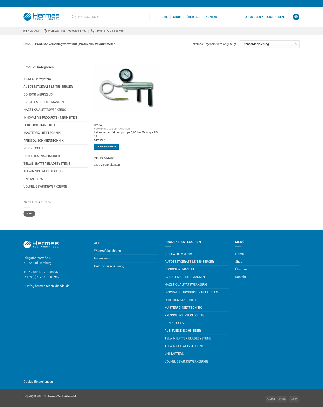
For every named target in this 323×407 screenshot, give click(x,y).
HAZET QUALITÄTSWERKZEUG (44, 110)
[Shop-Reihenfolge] (270, 44)
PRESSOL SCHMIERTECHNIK (43, 140)
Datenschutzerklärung (109, 266)
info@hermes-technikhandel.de (48, 286)
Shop (177, 17)
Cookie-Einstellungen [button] (38, 382)
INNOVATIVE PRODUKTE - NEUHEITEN (50, 117)
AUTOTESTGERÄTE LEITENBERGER (48, 87)
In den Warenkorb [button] (106, 146)
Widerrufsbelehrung (107, 251)
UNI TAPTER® (33, 179)
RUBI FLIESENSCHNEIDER (41, 156)
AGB (97, 243)
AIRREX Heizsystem (37, 79)
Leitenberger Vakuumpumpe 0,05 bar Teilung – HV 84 (126, 134)
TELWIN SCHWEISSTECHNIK (43, 171)
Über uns (193, 17)
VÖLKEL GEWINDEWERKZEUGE (45, 186)
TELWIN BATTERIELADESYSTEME (46, 164)
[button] (264, 17)
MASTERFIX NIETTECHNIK (42, 133)
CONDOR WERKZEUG (38, 94)
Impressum (102, 258)
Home (163, 17)
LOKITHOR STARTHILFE (39, 125)
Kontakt (212, 17)
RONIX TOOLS (33, 148)
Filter (29, 213)
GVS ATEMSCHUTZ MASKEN (43, 102)
